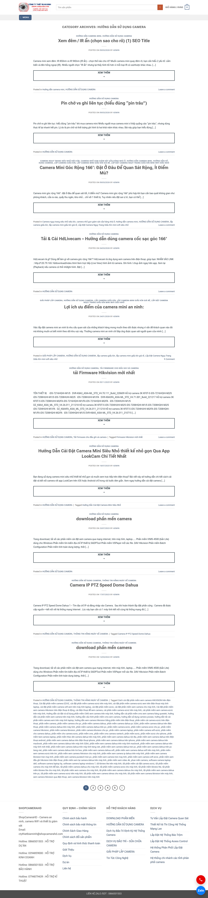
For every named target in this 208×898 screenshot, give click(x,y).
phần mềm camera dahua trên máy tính (57, 727)
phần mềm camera (47, 723)
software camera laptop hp (50, 763)
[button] (177, 7)
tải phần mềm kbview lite (149, 767)
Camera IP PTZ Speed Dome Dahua (104, 585)
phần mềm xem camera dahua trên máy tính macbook (114, 743)
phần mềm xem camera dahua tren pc (118, 747)
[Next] (122, 788)
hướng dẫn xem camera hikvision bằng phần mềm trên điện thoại (104, 720)
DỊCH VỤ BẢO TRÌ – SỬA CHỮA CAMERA (124, 843)
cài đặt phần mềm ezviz (103, 707)
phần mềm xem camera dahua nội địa (119, 737)
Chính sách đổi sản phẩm (77, 837)
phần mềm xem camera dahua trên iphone (115, 740)
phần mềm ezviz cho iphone (153, 733)
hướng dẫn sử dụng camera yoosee (137, 717)
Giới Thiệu (68, 849)
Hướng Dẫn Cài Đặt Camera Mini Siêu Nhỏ (101, 505)
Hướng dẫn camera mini (88, 36)
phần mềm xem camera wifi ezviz (143, 757)
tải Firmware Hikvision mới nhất (104, 372)
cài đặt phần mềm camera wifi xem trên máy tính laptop (65, 707)
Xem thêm (104, 74)
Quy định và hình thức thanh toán (81, 843)
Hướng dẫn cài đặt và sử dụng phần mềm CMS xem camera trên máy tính (79, 713)
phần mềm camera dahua (94, 723)
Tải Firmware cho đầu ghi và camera (119, 368)
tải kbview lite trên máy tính (109, 763)
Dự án (66, 862)
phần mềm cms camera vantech (109, 733)
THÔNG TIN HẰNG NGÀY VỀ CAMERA (119, 581)
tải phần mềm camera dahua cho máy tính (79, 767)
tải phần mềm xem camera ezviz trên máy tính (62, 773)
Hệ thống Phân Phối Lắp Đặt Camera (166, 849)
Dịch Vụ (67, 855)
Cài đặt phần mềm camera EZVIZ (54, 703)
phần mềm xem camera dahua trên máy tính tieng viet (75, 747)
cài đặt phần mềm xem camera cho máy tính (135, 707)
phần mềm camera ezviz (119, 727)
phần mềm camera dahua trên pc (91, 727)
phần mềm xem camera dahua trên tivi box (62, 750)
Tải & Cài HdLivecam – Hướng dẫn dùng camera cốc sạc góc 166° (104, 238)
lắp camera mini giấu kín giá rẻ (93, 163)
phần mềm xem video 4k (119, 760)
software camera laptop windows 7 (79, 763)
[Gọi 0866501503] (200, 879)
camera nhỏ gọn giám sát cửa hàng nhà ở (103, 161)
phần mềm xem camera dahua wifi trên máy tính (138, 750)
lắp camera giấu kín (65, 163)
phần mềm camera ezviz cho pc (145, 727)
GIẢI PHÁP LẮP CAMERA (51, 300)
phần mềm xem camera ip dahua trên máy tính (123, 753)
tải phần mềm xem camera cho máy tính (80, 770)
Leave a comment (166, 89)
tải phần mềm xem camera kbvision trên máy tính (150, 773)
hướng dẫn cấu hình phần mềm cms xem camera (98, 717)
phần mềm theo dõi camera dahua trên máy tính (79, 737)
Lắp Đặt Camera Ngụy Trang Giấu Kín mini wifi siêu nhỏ (140, 163)
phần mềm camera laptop (121, 730)
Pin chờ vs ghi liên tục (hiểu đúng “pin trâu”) (104, 103)
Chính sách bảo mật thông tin (79, 824)
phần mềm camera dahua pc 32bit (122, 723)
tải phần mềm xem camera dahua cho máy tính (120, 770)
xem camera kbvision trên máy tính (84, 777)
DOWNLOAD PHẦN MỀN (120, 818)
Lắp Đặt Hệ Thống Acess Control (169, 841)
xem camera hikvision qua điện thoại (50, 777)
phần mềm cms (86, 733)
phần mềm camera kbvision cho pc (92, 730)
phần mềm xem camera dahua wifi (98, 750)
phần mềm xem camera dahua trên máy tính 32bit (66, 743)
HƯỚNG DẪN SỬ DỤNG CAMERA (117, 36)
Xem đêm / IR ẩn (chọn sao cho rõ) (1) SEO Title (104, 40)
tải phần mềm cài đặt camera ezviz (139, 763)
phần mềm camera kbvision (62, 730)
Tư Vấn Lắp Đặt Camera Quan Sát (169, 818)
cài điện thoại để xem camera (89, 710)
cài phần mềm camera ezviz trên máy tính (123, 710)
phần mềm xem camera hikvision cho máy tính (79, 753)
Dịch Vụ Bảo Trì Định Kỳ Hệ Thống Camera (125, 833)
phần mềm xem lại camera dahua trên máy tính (85, 760)
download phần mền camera (104, 518)
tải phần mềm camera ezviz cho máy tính (118, 767)
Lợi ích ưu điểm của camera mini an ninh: (104, 306)
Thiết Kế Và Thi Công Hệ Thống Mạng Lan (168, 826)
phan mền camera (139, 760)
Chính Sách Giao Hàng (75, 830)
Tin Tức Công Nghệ (117, 858)
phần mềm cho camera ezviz (65, 733)
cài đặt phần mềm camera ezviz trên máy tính (91, 703)
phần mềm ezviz (132, 733)
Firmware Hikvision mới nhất (130, 437)
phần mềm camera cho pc (69, 723)
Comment (169, 359)
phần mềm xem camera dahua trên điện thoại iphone (71, 740)
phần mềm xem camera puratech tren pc (73, 757)
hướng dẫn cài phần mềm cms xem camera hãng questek (140, 713)
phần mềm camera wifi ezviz (147, 730)
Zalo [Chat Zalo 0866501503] (200, 890)
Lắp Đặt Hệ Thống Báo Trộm (166, 834)
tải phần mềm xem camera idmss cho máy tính (105, 773)
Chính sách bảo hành (75, 818)
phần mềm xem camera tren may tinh (110, 757)
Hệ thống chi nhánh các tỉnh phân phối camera (169, 860)
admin (116, 50)
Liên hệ (67, 868)
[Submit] (160, 7)
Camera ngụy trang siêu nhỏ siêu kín (60, 161)
